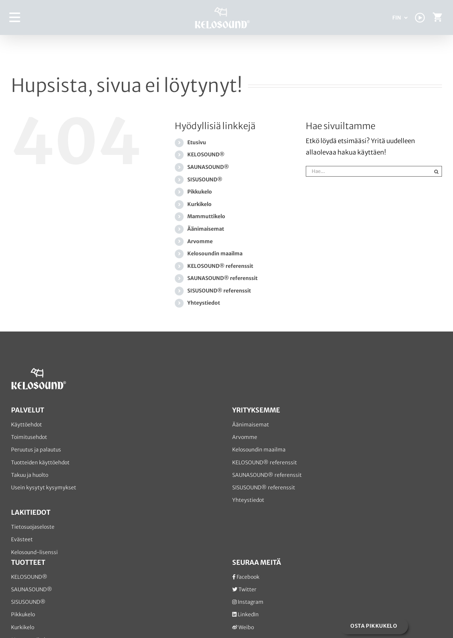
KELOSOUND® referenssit (220, 266)
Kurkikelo (199, 204)
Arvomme (200, 241)
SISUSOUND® (204, 179)
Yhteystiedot (203, 302)
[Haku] (436, 171)
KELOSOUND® (205, 154)
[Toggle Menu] (15, 17)
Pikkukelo (199, 191)
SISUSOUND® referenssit (219, 290)
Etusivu (196, 142)
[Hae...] (368, 171)
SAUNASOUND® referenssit (222, 278)
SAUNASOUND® (208, 167)
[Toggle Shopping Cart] (437, 19)
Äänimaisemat (205, 229)
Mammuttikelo (206, 216)
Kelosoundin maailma (215, 253)
